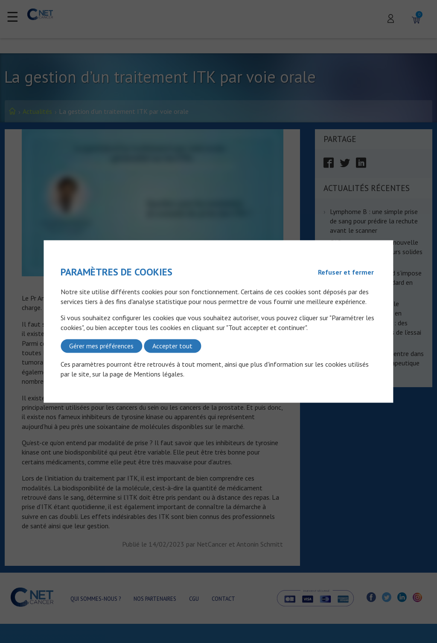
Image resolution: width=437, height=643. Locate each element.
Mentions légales (158, 374)
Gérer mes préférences (101, 346)
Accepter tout (172, 346)
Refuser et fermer (346, 272)
